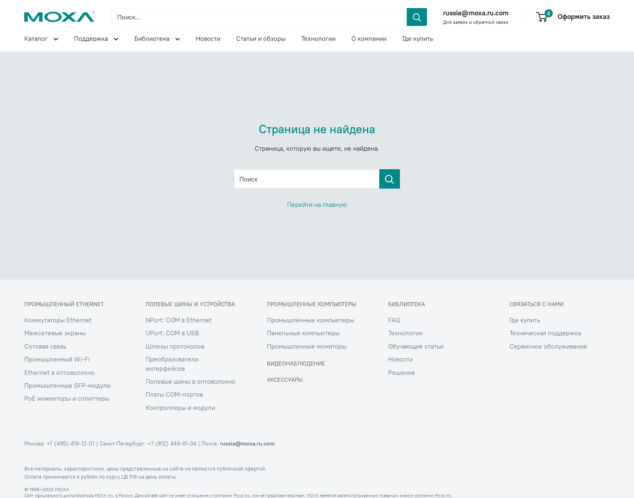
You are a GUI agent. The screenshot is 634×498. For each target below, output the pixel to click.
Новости (208, 38)
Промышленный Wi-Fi (57, 359)
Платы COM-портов (174, 394)
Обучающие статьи (416, 346)
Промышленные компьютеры (310, 320)
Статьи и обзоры (260, 38)
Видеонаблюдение (296, 363)
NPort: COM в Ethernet (179, 320)
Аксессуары (285, 379)
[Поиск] (389, 179)
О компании (369, 38)
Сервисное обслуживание (548, 346)
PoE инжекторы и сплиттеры (66, 398)
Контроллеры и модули (180, 407)
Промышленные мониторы (307, 346)
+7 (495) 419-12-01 (70, 443)
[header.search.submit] (417, 17)
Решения (401, 372)
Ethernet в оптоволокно (59, 372)
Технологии (318, 38)
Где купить (417, 38)
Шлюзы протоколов (175, 346)
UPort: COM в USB (172, 333)
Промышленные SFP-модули (67, 385)
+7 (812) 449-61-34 (172, 443)
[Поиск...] (259, 17)
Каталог (41, 39)
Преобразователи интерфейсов (172, 363)
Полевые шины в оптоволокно (190, 381)
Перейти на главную (317, 204)
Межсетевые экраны (55, 333)
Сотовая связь (45, 346)
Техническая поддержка (545, 333)
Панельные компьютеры (303, 333)
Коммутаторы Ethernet (58, 320)
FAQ (394, 320)
